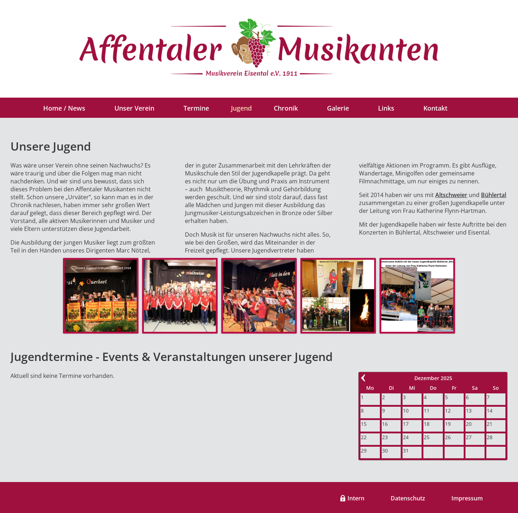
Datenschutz (408, 498)
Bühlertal (493, 195)
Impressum (467, 498)
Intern (355, 498)
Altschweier (451, 195)
